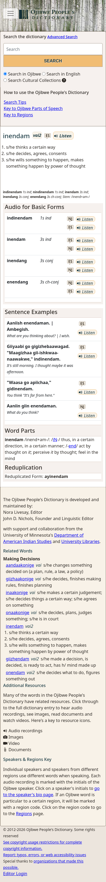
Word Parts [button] (20, 430)
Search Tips (15, 102)
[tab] (53, 206)
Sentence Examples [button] (31, 312)
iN (55, 439)
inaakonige (17, 592)
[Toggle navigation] (10, 13)
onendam (15, 672)
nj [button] (70, 219)
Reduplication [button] (23, 467)
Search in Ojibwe (22, 74)
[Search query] (53, 49)
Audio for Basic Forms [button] (34, 207)
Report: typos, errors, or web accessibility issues (44, 854)
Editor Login (15, 873)
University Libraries (80, 541)
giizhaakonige (20, 579)
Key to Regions (18, 115)
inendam (15, 626)
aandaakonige (20, 565)
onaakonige (17, 612)
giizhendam (17, 659)
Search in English (61, 74)
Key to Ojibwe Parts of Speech (33, 108)
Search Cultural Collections (32, 80)
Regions (24, 813)
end (72, 446)
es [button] (48, 135)
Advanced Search (62, 36)
